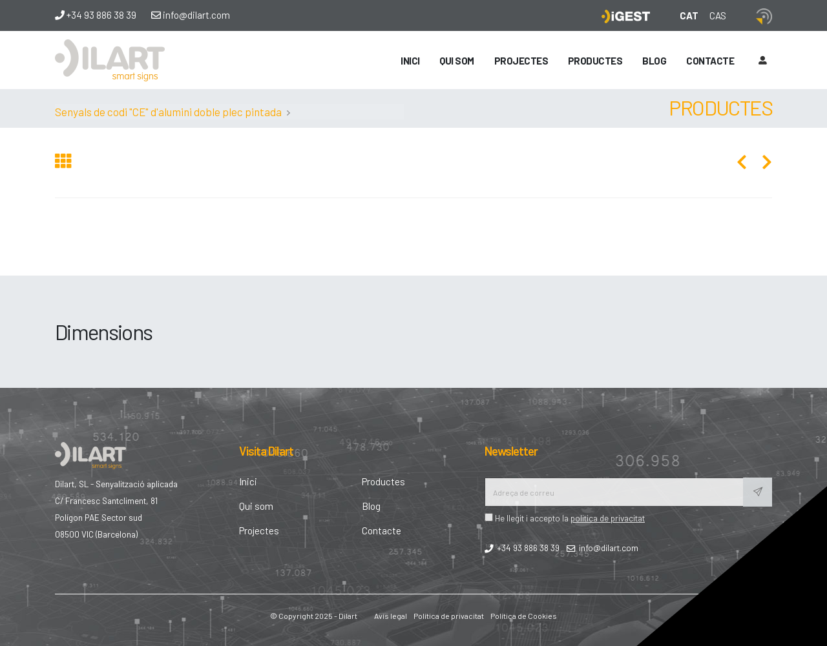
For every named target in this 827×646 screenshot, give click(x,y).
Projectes (521, 60)
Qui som (456, 60)
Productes (595, 60)
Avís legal (390, 615)
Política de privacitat (449, 615)
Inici (410, 60)
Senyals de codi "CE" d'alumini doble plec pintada (168, 111)
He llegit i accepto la (565, 517)
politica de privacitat (608, 517)
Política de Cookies (523, 615)
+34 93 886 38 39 (95, 15)
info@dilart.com (190, 15)
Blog (654, 60)
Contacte (710, 60)
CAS (717, 15)
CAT (689, 15)
